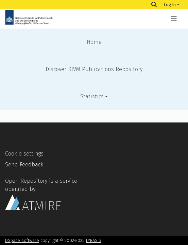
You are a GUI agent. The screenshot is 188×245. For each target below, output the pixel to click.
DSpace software (22, 240)
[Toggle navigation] (174, 18)
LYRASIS (93, 240)
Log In (170, 4)
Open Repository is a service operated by (41, 194)
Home (94, 42)
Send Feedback (24, 164)
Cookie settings (24, 153)
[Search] (154, 4)
